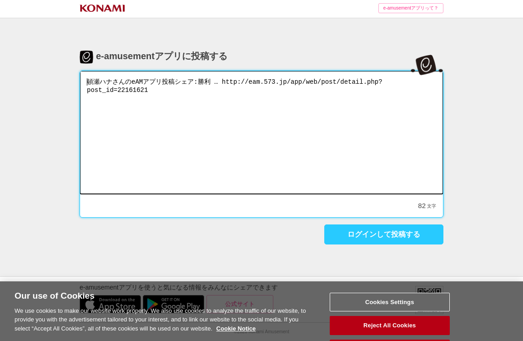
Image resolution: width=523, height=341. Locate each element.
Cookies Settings (389, 309)
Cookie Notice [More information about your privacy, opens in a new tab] (236, 336)
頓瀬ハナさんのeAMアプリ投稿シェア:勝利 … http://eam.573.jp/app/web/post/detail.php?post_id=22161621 (261, 132)
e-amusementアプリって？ (410, 7)
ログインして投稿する (383, 234)
